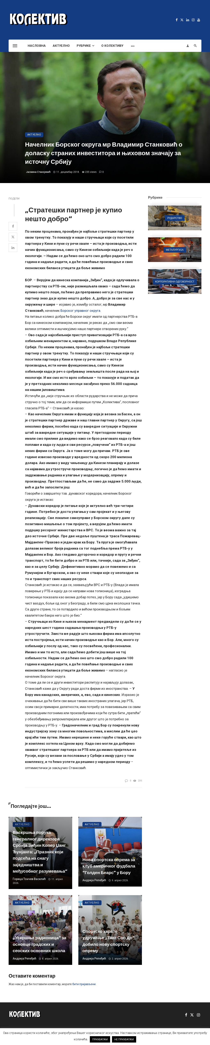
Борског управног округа (80, 310)
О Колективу (112, 46)
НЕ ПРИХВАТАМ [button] (124, 1039)
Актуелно (61, 46)
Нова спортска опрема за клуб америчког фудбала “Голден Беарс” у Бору (108, 866)
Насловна (37, 46)
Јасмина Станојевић (38, 172)
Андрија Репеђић (94, 880)
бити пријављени (84, 984)
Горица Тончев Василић (29, 879)
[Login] (187, 46)
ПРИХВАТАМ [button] (100, 1039)
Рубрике (84, 46)
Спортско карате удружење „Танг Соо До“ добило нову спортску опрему (108, 941)
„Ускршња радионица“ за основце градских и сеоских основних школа (39, 944)
